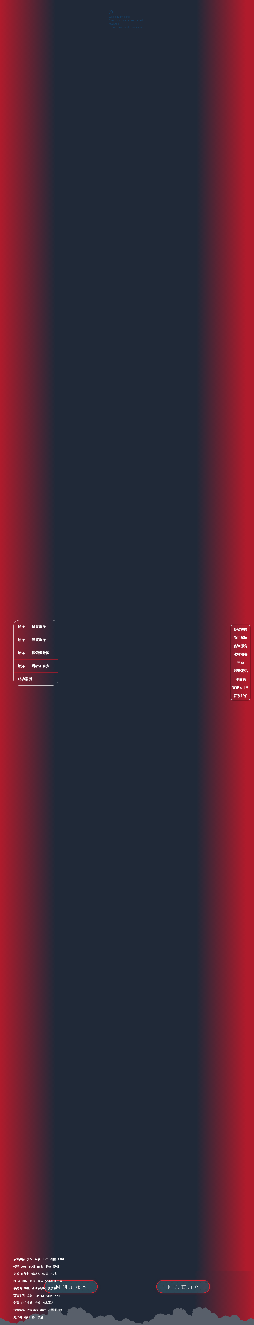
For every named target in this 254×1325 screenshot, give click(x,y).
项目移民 (241, 637)
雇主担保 (19, 1259)
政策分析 (32, 1310)
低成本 (35, 1273)
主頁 (240, 662)
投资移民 (53, 1288)
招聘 (16, 1266)
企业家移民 (39, 1288)
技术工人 (48, 1302)
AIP (37, 1295)
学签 (37, 1302)
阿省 (37, 1259)
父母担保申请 (53, 1281)
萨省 (56, 1266)
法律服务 (241, 654)
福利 (27, 1317)
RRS (57, 1295)
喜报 (53, 1259)
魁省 (16, 1273)
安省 (29, 1259)
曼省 (40, 1281)
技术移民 (19, 1310)
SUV (25, 1281)
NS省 (40, 1266)
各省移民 (241, 629)
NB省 (45, 1273)
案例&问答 (240, 687)
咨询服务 (241, 646)
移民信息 (37, 1317)
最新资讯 (241, 671)
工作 (45, 1259)
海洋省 (17, 1317)
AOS (23, 1266)
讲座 (27, 1288)
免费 (16, 1302)
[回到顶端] (71, 1286)
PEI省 (16, 1281)
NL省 (53, 1273)
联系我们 (241, 696)
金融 (29, 1295)
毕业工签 (56, 1310)
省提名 (17, 1288)
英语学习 (19, 1295)
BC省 (32, 1266)
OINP (49, 1295)
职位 (48, 1266)
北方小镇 (26, 1302)
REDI (61, 1259)
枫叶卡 (44, 1310)
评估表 (240, 679)
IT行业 (25, 1273)
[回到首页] (183, 1286)
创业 (32, 1281)
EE (42, 1295)
